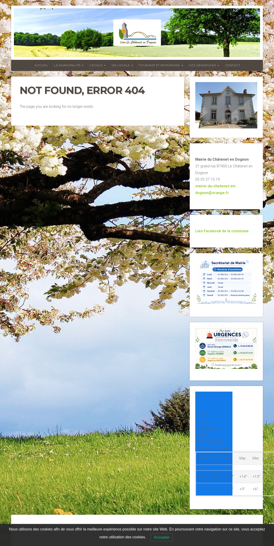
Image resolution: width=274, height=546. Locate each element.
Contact (232, 65)
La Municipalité (67, 65)
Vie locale (121, 65)
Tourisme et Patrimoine (159, 65)
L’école (96, 65)
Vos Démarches (202, 65)
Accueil (41, 65)
